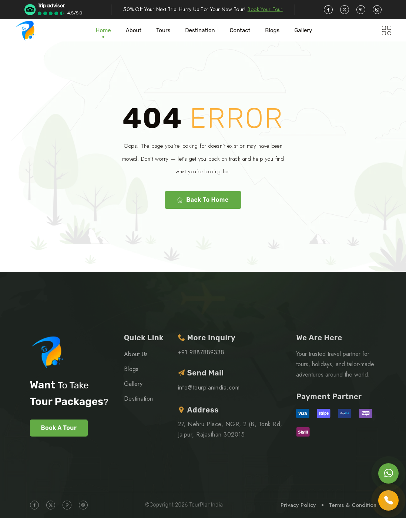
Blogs (131, 369)
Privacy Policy (298, 505)
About (133, 30)
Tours (163, 30)
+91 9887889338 (201, 352)
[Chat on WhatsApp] (388, 473)
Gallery (303, 30)
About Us (136, 354)
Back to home (202, 199)
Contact (240, 30)
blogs (272, 30)
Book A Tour (59, 427)
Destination (200, 30)
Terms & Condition (352, 505)
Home (103, 30)
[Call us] (388, 500)
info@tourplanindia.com (209, 387)
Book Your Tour (265, 9)
